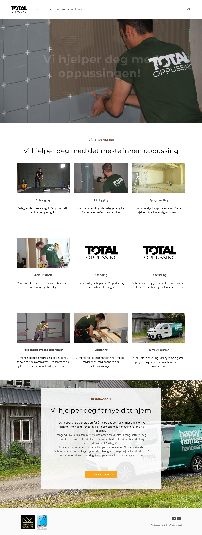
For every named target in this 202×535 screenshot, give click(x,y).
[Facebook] (174, 518)
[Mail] (179, 518)
